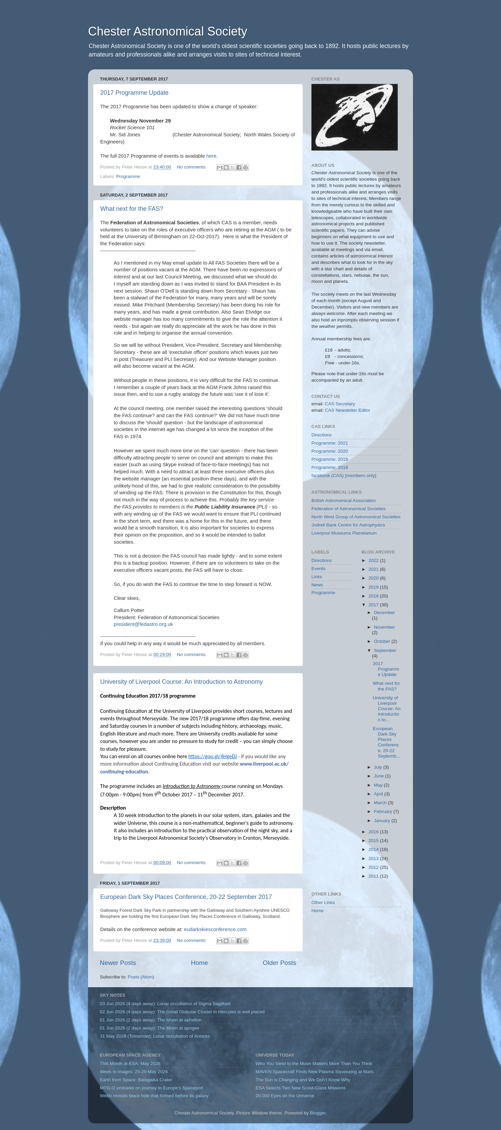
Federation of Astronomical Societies (348, 508)
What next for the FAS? (131, 208)
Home (199, 962)
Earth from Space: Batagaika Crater (136, 1079)
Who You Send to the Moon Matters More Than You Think (314, 1063)
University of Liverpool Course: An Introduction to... (386, 708)
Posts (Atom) (141, 976)
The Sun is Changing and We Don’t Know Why (303, 1079)
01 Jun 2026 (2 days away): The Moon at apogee (149, 1028)
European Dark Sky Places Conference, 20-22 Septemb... (386, 742)
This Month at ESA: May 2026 (130, 1063)
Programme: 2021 (329, 443)
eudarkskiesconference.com (215, 929)
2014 (374, 849)
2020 (374, 578)
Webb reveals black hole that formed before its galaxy (154, 1095)
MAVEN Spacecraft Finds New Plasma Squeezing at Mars (314, 1071)
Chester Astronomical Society (167, 31)
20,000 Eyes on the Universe (285, 1095)
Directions (321, 434)
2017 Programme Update (134, 92)
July (379, 767)
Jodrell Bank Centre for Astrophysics (348, 524)
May (379, 785)
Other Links (323, 902)
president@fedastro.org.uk (143, 624)
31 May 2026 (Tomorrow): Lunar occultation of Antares (155, 1036)
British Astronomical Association (343, 500)
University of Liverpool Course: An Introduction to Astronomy (181, 681)
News (317, 584)
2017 (374, 604)
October (383, 641)
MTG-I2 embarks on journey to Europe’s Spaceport (151, 1087)
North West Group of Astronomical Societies (355, 516)
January (383, 820)
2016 (374, 831)
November (384, 627)
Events (318, 568)
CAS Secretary (340, 403)
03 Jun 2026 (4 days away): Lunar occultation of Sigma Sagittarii (165, 1003)
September (385, 650)
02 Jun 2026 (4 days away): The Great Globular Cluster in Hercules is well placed (182, 1011)
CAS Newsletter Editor (347, 410)
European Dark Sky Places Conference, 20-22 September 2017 (186, 897)
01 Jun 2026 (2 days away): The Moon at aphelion (150, 1019)
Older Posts (279, 962)
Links (316, 576)
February (384, 811)
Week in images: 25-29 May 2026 (134, 1071)
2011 (374, 876)
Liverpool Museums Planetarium (344, 533)
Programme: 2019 (329, 459)
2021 (374, 569)
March (381, 802)
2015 (374, 840)
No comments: (192, 167)
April (379, 793)
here (211, 156)
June (379, 775)
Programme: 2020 (329, 451)
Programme (128, 176)
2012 (374, 867)
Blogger (317, 1112)
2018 (374, 595)
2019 (374, 587)
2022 (374, 560)
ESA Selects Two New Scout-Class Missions (301, 1087)
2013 (374, 858)
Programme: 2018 (329, 467)
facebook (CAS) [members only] (343, 475)
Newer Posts (118, 962)
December (384, 612)
